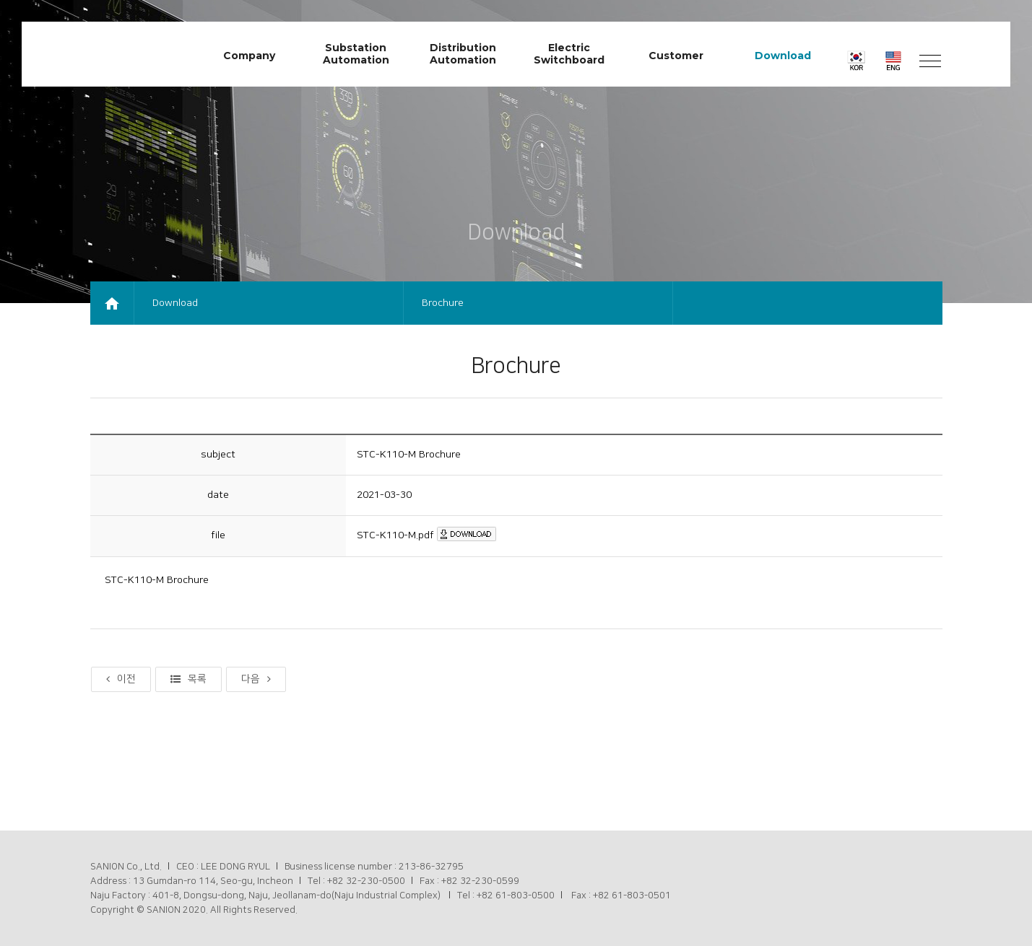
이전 (121, 679)
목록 (188, 679)
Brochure (443, 303)
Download (175, 303)
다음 (256, 679)
